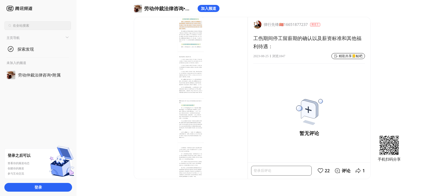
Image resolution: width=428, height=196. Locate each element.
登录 (38, 187)
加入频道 (208, 8)
